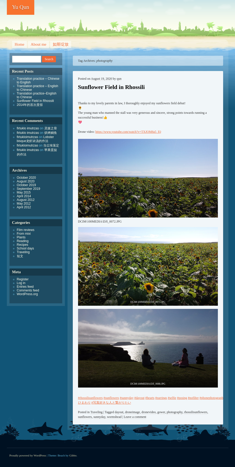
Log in (21, 283)
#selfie (172, 398)
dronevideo (149, 412)
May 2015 (24, 192)
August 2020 (26, 181)
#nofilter (193, 398)
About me (38, 44)
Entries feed (25, 287)
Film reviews (26, 230)
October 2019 (26, 185)
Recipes (22, 245)
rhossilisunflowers (195, 412)
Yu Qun (20, 7)
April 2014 (24, 196)
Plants (21, 237)
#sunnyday (126, 398)
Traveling (96, 412)
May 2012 (24, 203)
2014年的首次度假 (30, 105)
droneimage (132, 412)
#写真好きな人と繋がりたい (111, 402)
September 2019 (28, 189)
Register (23, 279)
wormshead (114, 417)
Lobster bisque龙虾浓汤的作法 (35, 139)
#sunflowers (111, 398)
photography (175, 412)
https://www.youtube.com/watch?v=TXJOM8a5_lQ (128, 132)
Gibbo (73, 455)
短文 (20, 256)
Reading (23, 241)
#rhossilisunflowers (90, 398)
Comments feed (28, 290)
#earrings (161, 398)
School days (25, 248)
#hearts (150, 398)
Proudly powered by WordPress (27, 455)
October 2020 (26, 178)
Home (20, 44)
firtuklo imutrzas (28, 128)
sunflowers (85, 417)
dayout (119, 412)
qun (119, 79)
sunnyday (99, 417)
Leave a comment (135, 417)
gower (161, 412)
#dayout (139, 398)
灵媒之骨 (50, 128)
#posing (182, 398)
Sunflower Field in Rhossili (111, 87)
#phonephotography (212, 398)
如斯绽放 (61, 44)
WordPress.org (27, 294)
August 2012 (26, 200)
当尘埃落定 (51, 145)
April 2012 (24, 207)
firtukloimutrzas (27, 137)
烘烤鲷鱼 (50, 133)
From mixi (24, 233)
